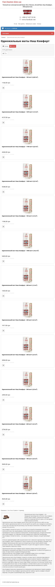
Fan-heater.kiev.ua (11, 1)
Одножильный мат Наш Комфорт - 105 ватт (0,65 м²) (20, 77)
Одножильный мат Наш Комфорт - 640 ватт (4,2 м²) (19, 424)
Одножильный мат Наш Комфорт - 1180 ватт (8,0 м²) (20, 146)
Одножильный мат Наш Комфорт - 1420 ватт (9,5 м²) (20, 181)
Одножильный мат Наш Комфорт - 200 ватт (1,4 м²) (19, 285)
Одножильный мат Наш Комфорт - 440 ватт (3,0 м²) (19, 354)
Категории (27, 33)
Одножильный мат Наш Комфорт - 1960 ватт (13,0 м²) (20, 250)
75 (5, 53)
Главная (3, 37)
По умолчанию (8, 50)
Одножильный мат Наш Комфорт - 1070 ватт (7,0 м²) (20, 112)
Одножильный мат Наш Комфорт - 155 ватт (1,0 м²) (19, 216)
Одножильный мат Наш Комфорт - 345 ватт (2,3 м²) (19, 320)
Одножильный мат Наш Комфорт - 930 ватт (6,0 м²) (19, 493)
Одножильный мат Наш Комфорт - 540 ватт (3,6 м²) (19, 389)
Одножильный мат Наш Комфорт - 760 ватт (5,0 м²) (19, 458)
